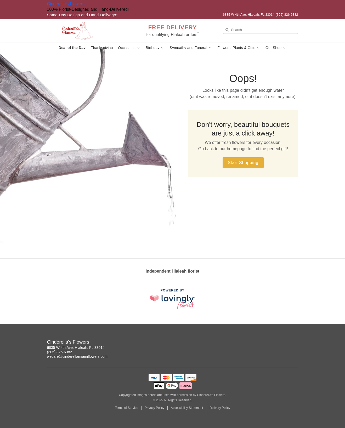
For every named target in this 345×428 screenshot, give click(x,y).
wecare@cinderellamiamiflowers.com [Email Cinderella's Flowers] (77, 356)
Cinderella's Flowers (66, 4)
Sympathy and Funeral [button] (190, 48)
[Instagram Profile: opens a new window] (283, 342)
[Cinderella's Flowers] (84, 31)
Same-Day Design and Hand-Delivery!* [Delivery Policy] (82, 15)
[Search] (260, 30)
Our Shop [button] (275, 48)
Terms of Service (126, 407)
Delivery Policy (220, 407)
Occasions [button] (129, 48)
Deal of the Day (72, 48)
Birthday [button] (155, 48)
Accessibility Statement (187, 407)
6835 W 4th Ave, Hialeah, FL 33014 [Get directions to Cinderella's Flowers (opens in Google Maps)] (76, 347)
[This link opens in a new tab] (172, 299)
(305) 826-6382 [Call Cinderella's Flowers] (59, 352)
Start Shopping (243, 162)
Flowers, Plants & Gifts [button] (238, 48)
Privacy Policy (154, 407)
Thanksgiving (102, 48)
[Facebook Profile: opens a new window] (294, 342)
